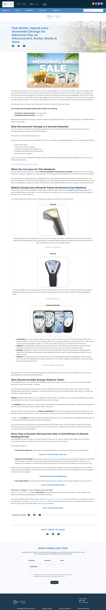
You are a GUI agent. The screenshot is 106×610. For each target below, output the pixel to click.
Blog (18, 10)
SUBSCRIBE (54, 576)
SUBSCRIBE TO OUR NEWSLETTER (26, 602)
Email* (55, 560)
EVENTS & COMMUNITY (65, 602)
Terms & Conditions (38, 607)
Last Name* (44, 560)
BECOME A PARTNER (83, 602)
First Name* (31, 560)
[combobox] (93, 10)
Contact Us (56, 10)
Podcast (42, 10)
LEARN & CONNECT (47, 602)
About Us (5, 10)
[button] (13, 46)
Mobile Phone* (70, 560)
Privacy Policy (32, 607)
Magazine (29, 10)
